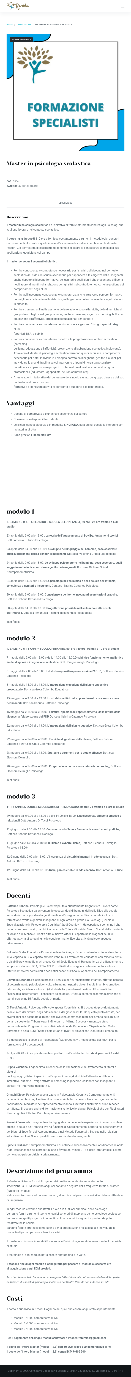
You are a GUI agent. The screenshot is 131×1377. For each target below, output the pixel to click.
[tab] (65, 203)
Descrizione (65, 203)
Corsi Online (30, 186)
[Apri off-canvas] (122, 6)
